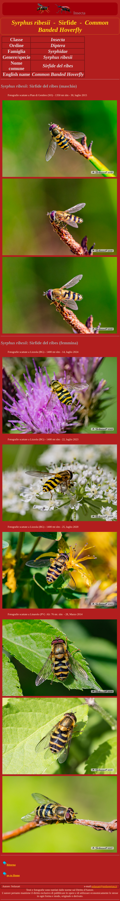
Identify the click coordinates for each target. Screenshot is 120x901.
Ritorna (9, 864)
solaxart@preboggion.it (104, 886)
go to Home (11, 875)
